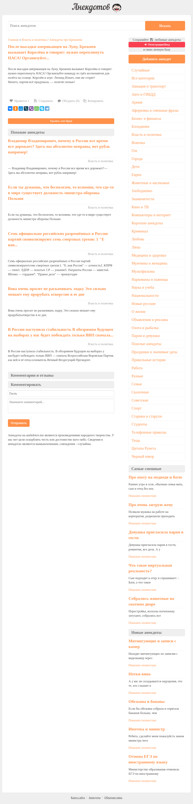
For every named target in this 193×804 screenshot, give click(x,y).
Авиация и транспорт (149, 86)
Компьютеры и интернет (151, 215)
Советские (140, 401)
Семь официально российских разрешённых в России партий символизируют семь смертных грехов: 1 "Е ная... (58, 239)
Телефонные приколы (149, 434)
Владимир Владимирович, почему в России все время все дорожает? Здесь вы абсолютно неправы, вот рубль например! (59, 146)
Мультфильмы (143, 272)
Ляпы (136, 248)
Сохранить (43, 101)
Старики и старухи (147, 417)
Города (137, 159)
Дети (136, 167)
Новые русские (144, 304)
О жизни (139, 312)
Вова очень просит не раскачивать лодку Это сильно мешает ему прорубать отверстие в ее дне (57, 291)
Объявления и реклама (150, 321)
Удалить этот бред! (61, 121)
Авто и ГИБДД (144, 94)
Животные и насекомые (151, 183)
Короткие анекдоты (147, 224)
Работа (137, 369)
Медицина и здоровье (149, 256)
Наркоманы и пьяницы (150, 280)
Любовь (138, 240)
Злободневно (142, 191)
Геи (134, 151)
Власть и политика (34, 40)
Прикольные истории (149, 361)
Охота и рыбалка (145, 329)
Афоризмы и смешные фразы (155, 110)
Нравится (19, 101)
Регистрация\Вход (157, 44)
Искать (174, 26)
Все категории (143, 78)
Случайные (141, 70)
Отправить (19, 423)
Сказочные (140, 393)
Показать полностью (142, 497)
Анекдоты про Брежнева (65, 40)
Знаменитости (143, 199)
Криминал (140, 232)
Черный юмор (143, 458)
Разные (137, 377)
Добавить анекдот (156, 59)
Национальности (145, 296)
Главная (13, 40)
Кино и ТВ (140, 207)
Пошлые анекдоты (147, 345)
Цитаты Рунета (144, 450)
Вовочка (138, 143)
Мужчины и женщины (150, 264)
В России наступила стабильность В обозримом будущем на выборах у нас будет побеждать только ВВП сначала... (60, 332)
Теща (136, 442)
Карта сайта (78, 799)
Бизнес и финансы (146, 119)
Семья (137, 385)
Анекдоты (94, 799)
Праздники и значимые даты (155, 353)
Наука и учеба (143, 288)
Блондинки (140, 127)
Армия (137, 102)
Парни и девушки (146, 337)
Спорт (137, 409)
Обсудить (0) (68, 101)
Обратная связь (113, 799)
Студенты (139, 425)
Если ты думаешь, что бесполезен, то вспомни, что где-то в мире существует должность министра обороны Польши (61, 193)
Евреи (136, 175)
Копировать (93, 101)
